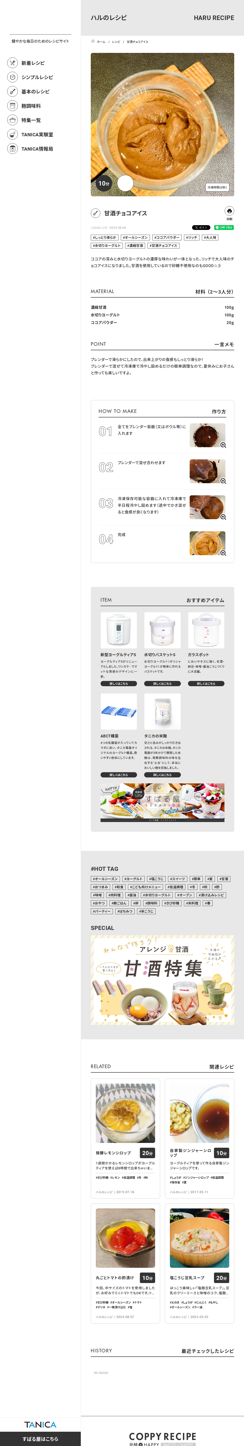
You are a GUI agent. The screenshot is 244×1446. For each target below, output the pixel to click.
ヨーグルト (134, 879)
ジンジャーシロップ (197, 1177)
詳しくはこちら (119, 683)
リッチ (192, 237)
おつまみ (101, 887)
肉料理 (116, 895)
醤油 (132, 895)
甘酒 (224, 879)
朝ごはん (120, 903)
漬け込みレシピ (212, 895)
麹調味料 (31, 127)
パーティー (103, 911)
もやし (214, 1302)
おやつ (100, 903)
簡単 (197, 879)
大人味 (211, 237)
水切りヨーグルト (108, 245)
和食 (120, 887)
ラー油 (198, 1307)
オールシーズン (136, 237)
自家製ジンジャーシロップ (191, 1153)
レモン (116, 1177)
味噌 (98, 895)
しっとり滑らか (105, 237)
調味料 (152, 903)
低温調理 (176, 887)
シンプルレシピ (37, 98)
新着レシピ (33, 84)
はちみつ (125, 911)
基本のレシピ (35, 112)
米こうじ (147, 911)
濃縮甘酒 (136, 245)
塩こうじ (157, 879)
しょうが (176, 1177)
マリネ (101, 1307)
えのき (175, 1302)
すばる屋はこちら (40, 1439)
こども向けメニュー (146, 887)
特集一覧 (31, 141)
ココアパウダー (167, 237)
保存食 (176, 1182)
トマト (138, 1302)
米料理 (193, 903)
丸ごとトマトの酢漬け (115, 1277)
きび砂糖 (172, 903)
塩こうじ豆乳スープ (187, 1277)
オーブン (185, 895)
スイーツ (178, 879)
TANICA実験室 (37, 155)
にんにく (201, 1302)
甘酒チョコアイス (164, 245)
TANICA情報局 (37, 170)
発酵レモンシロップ (113, 1153)
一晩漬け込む (117, 1307)
